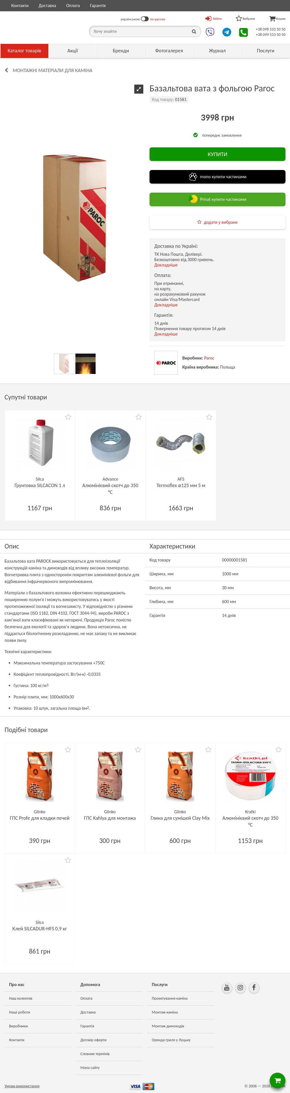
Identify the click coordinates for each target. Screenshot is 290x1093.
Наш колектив (21, 998)
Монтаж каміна (165, 1012)
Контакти (20, 5)
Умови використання (22, 1086)
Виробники (18, 1026)
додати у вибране (221, 222)
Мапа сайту (90, 1067)
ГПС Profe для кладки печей (40, 818)
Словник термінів (95, 1053)
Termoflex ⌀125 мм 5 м (181, 485)
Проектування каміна (170, 998)
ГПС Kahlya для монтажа (110, 818)
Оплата (73, 5)
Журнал (217, 51)
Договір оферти (94, 1040)
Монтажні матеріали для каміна (52, 70)
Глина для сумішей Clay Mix (180, 818)
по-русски (157, 19)
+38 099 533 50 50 (270, 34)
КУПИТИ (217, 154)
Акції (73, 51)
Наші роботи (19, 1012)
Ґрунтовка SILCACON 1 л (39, 485)
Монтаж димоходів (168, 1026)
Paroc (209, 358)
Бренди (121, 51)
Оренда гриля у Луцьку (171, 1040)
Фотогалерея (169, 51)
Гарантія (97, 5)
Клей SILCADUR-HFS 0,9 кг (39, 929)
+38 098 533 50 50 (270, 29)
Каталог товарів (24, 51)
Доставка (47, 5)
